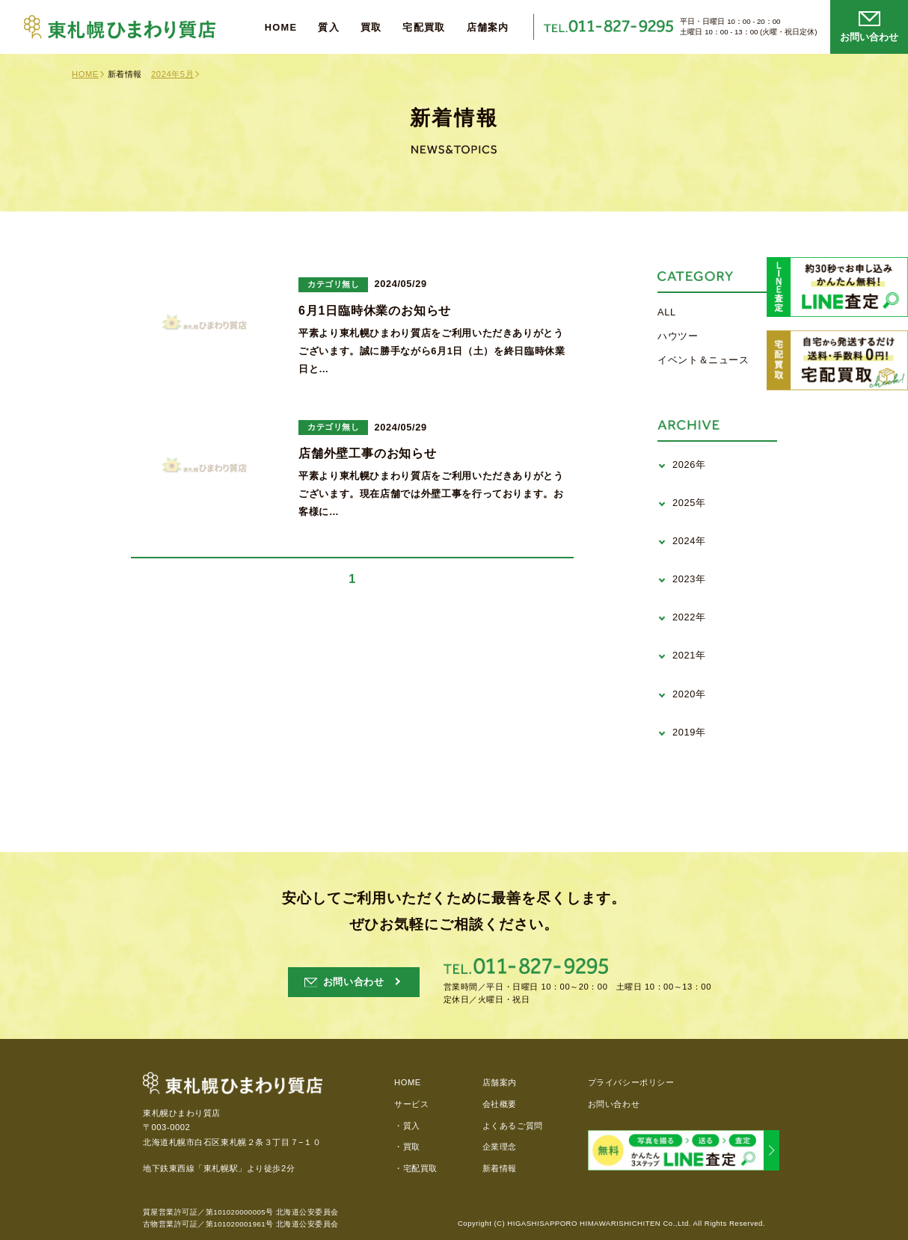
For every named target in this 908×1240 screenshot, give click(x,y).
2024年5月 (172, 74)
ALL (666, 312)
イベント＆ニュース (703, 359)
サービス (411, 1103)
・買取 (407, 1146)
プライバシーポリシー (631, 1082)
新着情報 (499, 1168)
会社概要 (499, 1103)
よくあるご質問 (512, 1125)
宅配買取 (423, 28)
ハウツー (678, 336)
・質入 (407, 1125)
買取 (371, 28)
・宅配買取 (416, 1168)
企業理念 (499, 1146)
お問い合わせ (613, 1103)
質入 (329, 28)
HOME (281, 28)
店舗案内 (488, 28)
